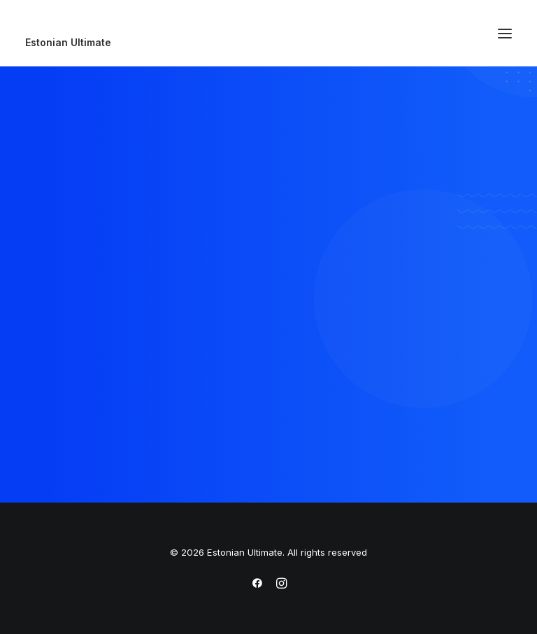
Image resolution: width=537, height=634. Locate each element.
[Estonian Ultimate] (268, 43)
